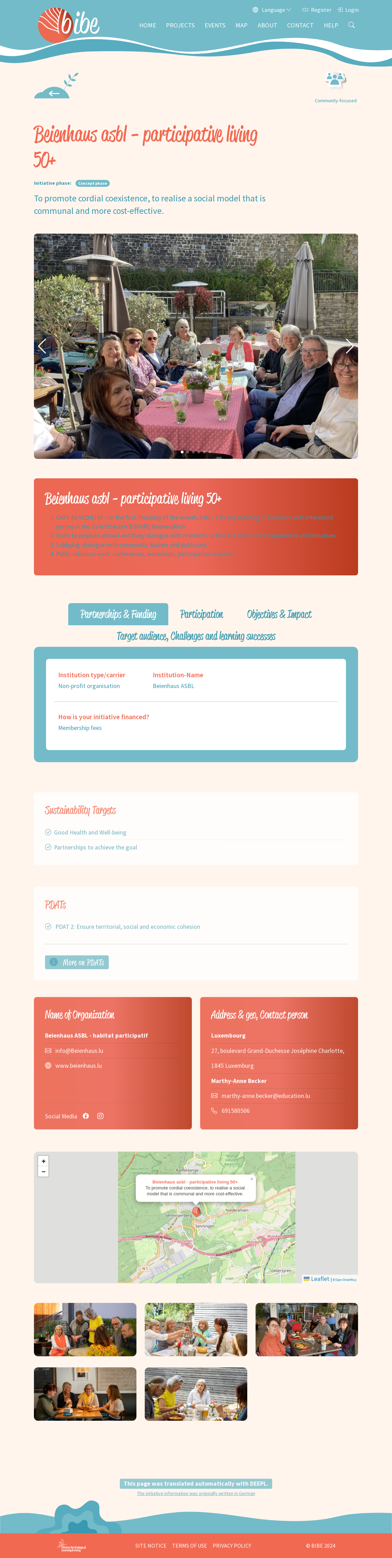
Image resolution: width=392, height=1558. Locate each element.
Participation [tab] (201, 614)
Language (272, 9)
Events (215, 25)
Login (348, 9)
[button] (42, 346)
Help (331, 25)
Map (241, 25)
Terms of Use (189, 1545)
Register (317, 9)
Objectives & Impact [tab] (279, 614)
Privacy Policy (232, 1545)
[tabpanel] (196, 704)
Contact (300, 25)
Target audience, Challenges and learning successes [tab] (196, 636)
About (267, 25)
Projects (180, 25)
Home (147, 25)
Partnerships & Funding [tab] (118, 614)
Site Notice (151, 1545)
